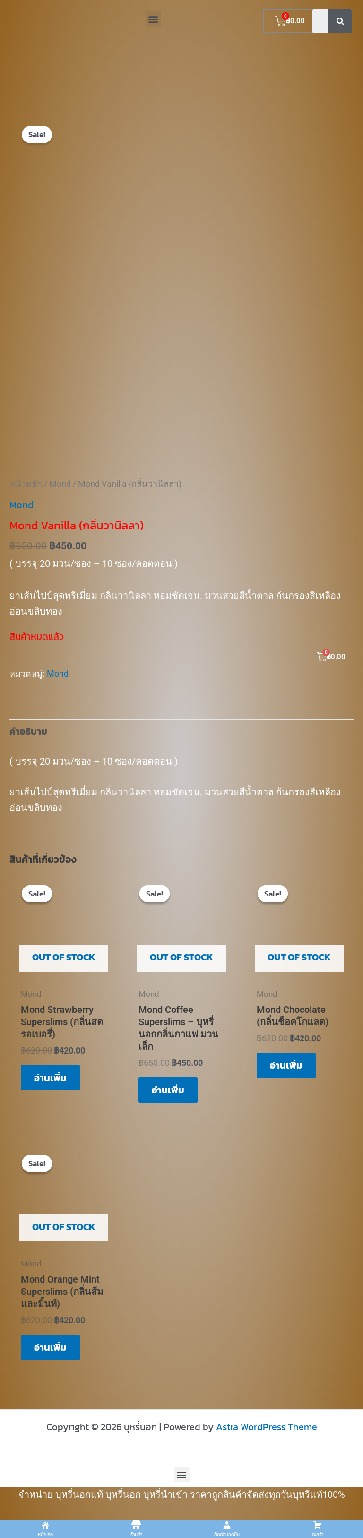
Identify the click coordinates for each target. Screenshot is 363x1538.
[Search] (340, 21)
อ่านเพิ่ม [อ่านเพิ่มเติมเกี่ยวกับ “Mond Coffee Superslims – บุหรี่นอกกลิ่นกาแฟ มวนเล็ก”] (168, 1090)
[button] (153, 19)
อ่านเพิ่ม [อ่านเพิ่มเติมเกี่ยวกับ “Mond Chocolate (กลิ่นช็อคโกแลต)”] (286, 1065)
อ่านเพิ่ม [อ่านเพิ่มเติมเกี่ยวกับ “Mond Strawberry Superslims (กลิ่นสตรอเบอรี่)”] (50, 1078)
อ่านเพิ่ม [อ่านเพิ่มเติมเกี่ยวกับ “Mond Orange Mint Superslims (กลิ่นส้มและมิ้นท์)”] (50, 1347)
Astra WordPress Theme (266, 1427)
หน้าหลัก (25, 484)
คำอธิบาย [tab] (28, 731)
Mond (60, 484)
